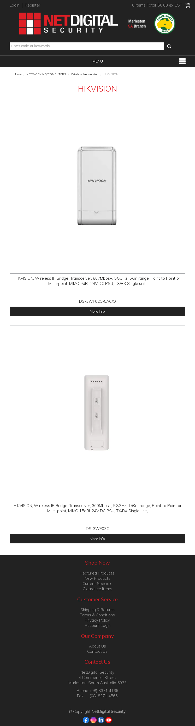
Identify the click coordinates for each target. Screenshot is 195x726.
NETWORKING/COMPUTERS (46, 74)
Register (32, 5)
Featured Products (97, 573)
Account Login (97, 625)
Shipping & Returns (97, 609)
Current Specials (97, 583)
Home (17, 74)
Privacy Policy (97, 620)
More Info (97, 311)
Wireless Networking (84, 74)
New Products (97, 578)
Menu (97, 61)
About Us (97, 646)
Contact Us (97, 651)
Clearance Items (97, 588)
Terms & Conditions (97, 614)
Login (14, 5)
